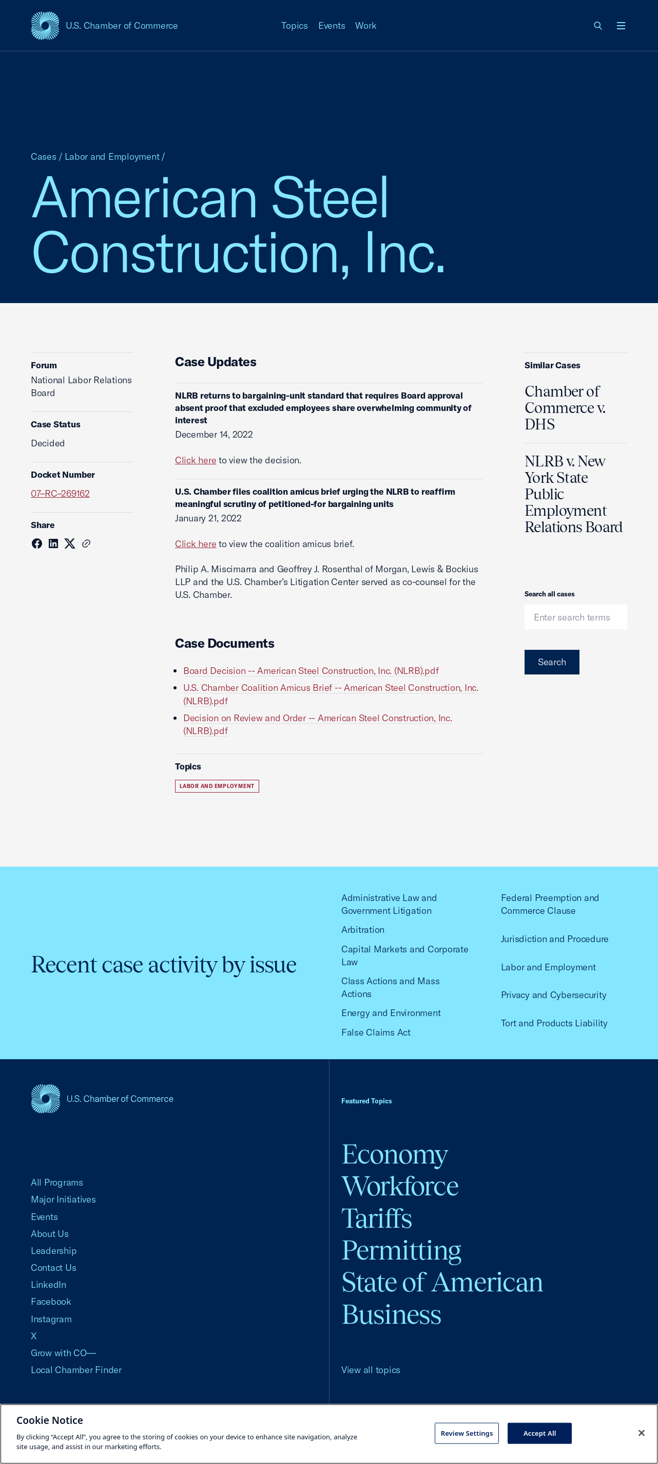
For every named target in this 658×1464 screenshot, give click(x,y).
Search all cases (550, 594)
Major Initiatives (63, 1199)
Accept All (540, 1432)
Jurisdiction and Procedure (555, 939)
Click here (195, 460)
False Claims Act (376, 1032)
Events (331, 25)
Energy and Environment (390, 1013)
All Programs (57, 1182)
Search (552, 662)
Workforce (399, 1186)
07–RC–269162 (60, 493)
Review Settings (467, 1432)
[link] (598, 26)
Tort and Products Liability (554, 1023)
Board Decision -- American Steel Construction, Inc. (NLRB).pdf (310, 671)
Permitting (401, 1250)
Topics (294, 25)
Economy (394, 1154)
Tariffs (376, 1218)
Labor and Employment (112, 156)
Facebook (51, 1301)
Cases (43, 156)
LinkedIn (48, 1284)
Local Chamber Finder (76, 1370)
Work (365, 25)
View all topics (370, 1370)
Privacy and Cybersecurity (554, 995)
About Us (50, 1234)
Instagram (51, 1319)
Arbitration (362, 929)
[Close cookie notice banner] (641, 1432)
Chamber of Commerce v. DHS (565, 408)
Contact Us (53, 1267)
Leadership (53, 1250)
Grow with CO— (63, 1353)
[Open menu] (621, 26)
